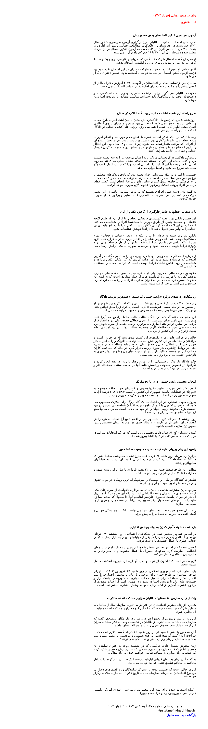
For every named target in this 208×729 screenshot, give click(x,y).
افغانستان (119, 604)
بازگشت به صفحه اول (140, 715)
